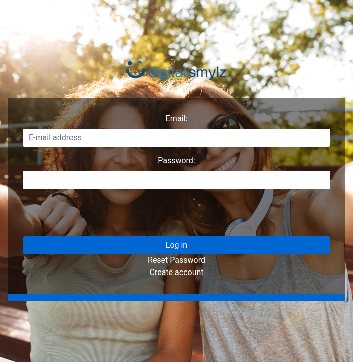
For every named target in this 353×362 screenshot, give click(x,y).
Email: (176, 118)
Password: (176, 160)
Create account (176, 272)
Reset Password (176, 260)
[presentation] (99, 216)
